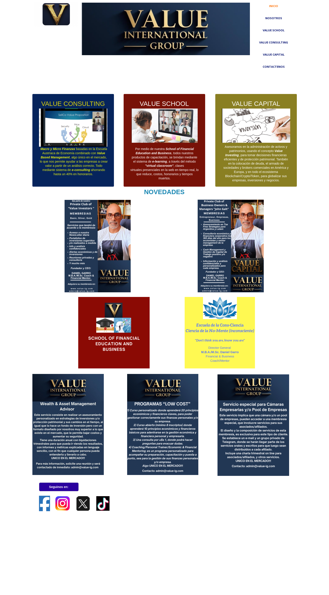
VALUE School (273, 30)
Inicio (273, 6)
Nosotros (273, 18)
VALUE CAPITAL (273, 54)
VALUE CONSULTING (273, 42)
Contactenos (274, 67)
